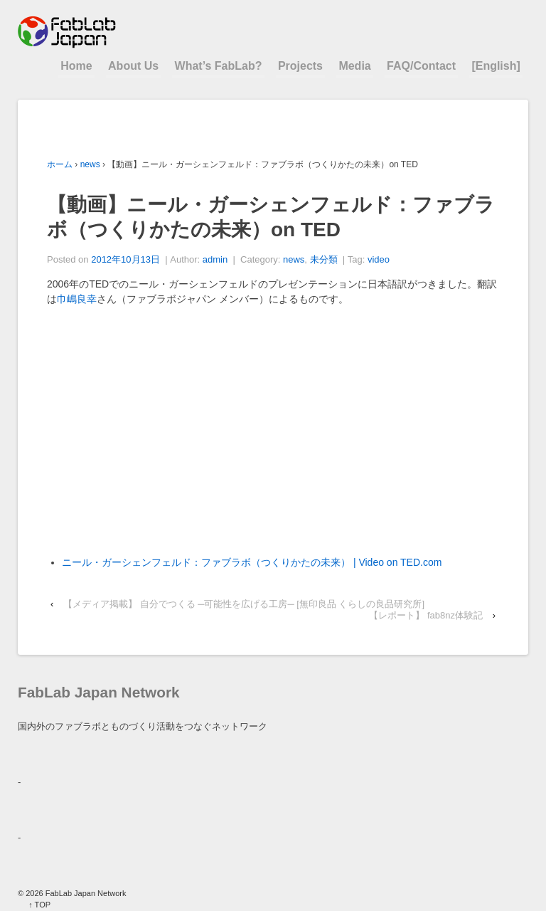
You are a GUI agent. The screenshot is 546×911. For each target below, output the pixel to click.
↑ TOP (39, 904)
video (379, 259)
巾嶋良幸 (77, 299)
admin (215, 259)
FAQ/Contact (421, 66)
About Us (133, 66)
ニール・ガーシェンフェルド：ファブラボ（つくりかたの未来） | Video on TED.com (251, 562)
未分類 (324, 259)
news (90, 164)
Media (354, 66)
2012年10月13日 (125, 259)
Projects (300, 66)
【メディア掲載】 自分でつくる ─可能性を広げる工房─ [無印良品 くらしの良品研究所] (243, 604)
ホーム (60, 164)
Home (76, 66)
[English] (495, 66)
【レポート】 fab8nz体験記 (426, 615)
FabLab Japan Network (85, 893)
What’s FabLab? (218, 66)
